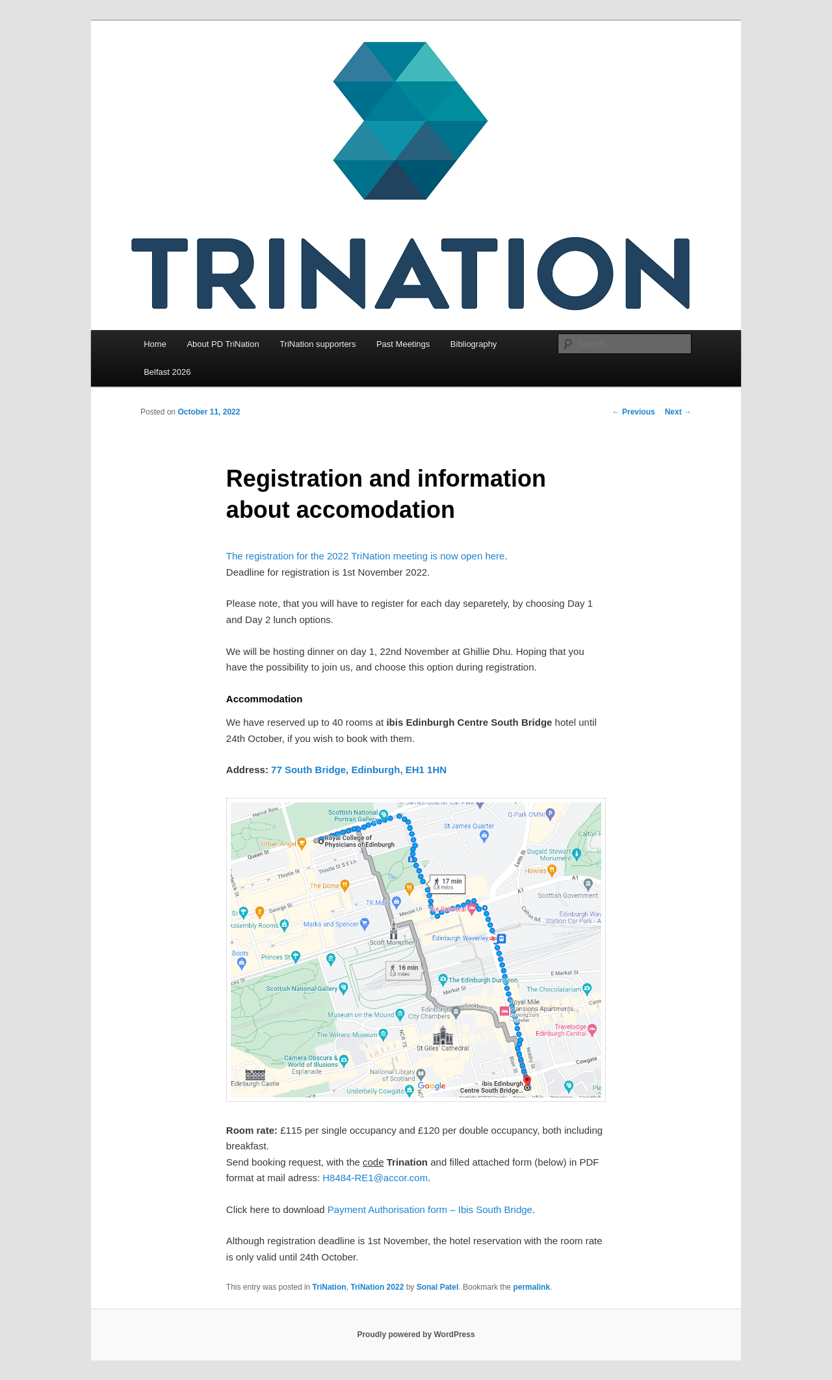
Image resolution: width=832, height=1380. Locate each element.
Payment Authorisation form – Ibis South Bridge (430, 1209)
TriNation (329, 1287)
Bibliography (473, 344)
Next (678, 411)
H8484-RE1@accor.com (375, 1177)
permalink (531, 1287)
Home (155, 344)
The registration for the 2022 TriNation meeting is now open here (365, 555)
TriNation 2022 (377, 1287)
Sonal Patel (438, 1287)
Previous (633, 411)
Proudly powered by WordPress (415, 1334)
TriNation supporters (318, 344)
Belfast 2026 (167, 372)
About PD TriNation (223, 344)
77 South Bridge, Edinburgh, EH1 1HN (359, 769)
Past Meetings (403, 344)
